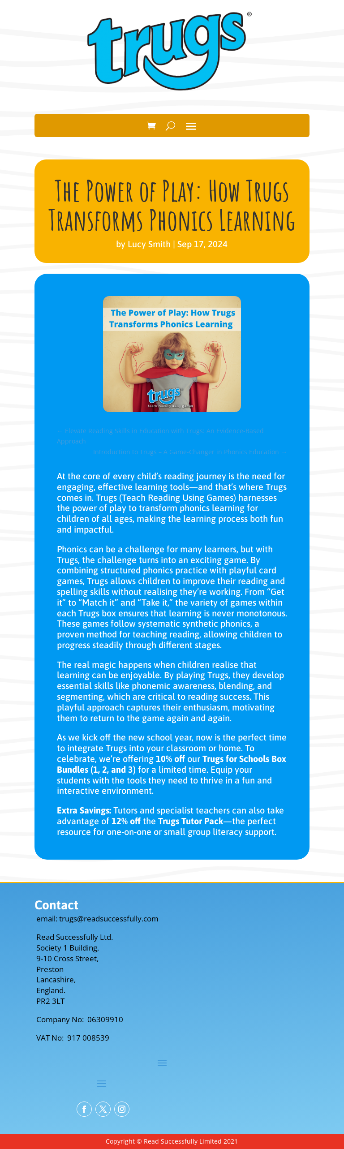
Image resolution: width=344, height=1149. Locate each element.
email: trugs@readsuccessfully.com (97, 918)
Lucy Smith (149, 244)
